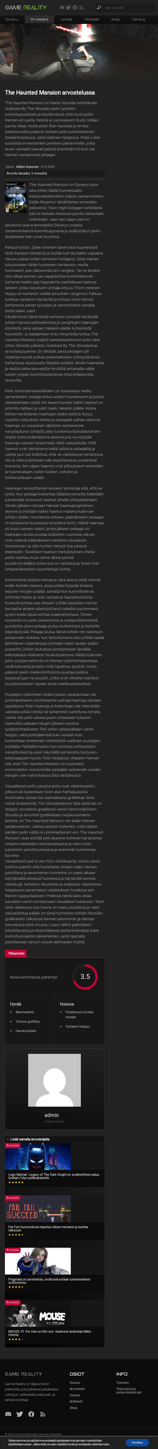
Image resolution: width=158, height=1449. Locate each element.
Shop (115, 19)
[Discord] (8, 1414)
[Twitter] (19, 1414)
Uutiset (66, 19)
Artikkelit (92, 19)
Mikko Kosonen (27, 166)
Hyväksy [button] (137, 1442)
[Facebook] (31, 1414)
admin (52, 1115)
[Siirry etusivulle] (26, 7)
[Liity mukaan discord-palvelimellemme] (62, 8)
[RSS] (43, 1414)
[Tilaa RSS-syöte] (81, 8)
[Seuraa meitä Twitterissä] (68, 8)
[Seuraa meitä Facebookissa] (75, 8)
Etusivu (12, 19)
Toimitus (138, 19)
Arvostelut (39, 19)
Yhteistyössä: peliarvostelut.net (128, 1390)
